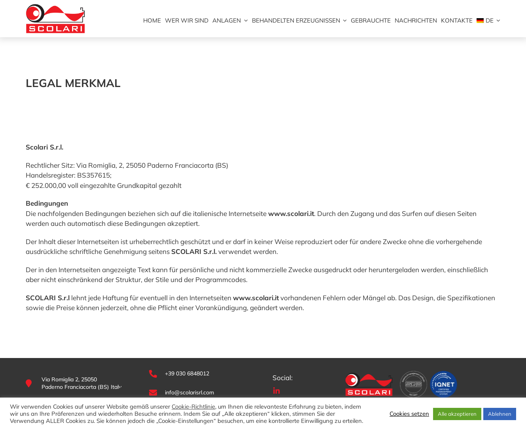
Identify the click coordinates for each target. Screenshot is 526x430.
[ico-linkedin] (276, 390)
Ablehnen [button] (499, 414)
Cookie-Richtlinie (193, 406)
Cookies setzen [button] (409, 413)
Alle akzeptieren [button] (457, 414)
